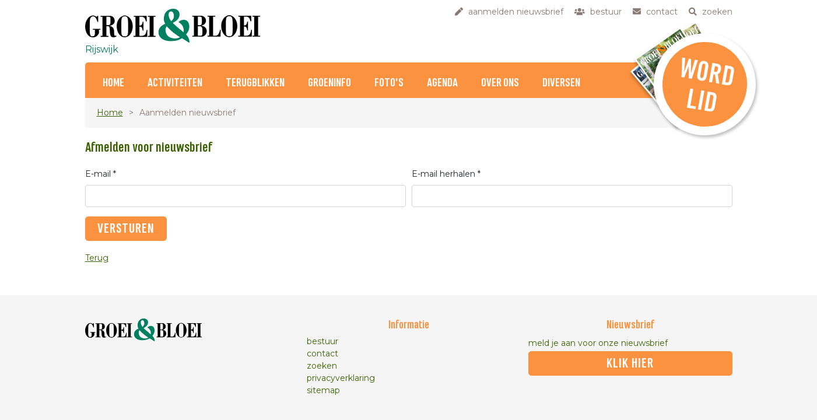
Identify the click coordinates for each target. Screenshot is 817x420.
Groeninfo (329, 83)
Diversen (561, 83)
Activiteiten (175, 83)
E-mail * (100, 174)
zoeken (322, 365)
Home (113, 83)
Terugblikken (255, 83)
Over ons (500, 83)
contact (322, 353)
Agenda (442, 83)
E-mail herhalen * (446, 174)
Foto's (389, 83)
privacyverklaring (341, 378)
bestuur (322, 341)
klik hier (630, 363)
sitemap (323, 390)
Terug (96, 258)
